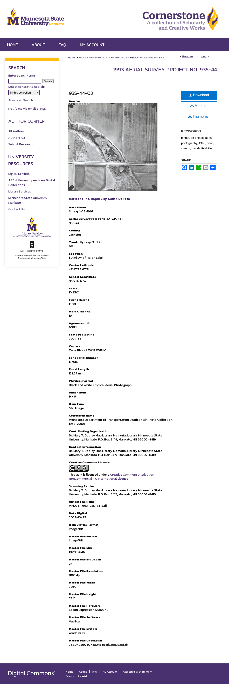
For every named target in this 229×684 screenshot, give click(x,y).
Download (199, 95)
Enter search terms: (22, 75)
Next (203, 56)
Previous (187, 56)
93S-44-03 (81, 93)
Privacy (70, 676)
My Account (110, 672)
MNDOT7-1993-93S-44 (145, 58)
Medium (198, 106)
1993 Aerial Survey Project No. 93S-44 (165, 69)
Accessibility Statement (137, 672)
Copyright (83, 676)
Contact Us (16, 209)
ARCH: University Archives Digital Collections (31, 182)
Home (72, 58)
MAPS (82, 58)
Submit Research (20, 144)
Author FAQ (16, 137)
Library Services (19, 191)
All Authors (16, 131)
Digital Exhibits (19, 173)
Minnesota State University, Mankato (28, 200)
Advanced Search (20, 100)
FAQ (94, 672)
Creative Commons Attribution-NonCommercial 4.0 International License (112, 476)
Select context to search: (26, 86)
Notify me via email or (27, 108)
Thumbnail (198, 116)
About (83, 672)
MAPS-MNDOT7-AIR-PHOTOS (108, 58)
